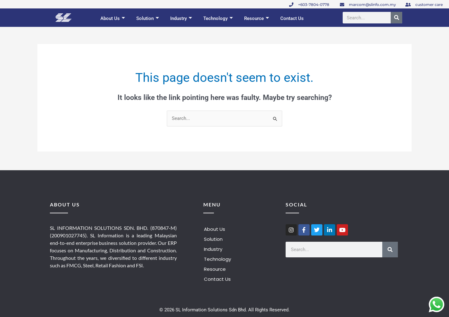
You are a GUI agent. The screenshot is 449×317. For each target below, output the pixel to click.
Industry (181, 18)
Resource (256, 18)
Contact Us (292, 18)
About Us (112, 18)
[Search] (396, 17)
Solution (147, 18)
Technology (218, 18)
